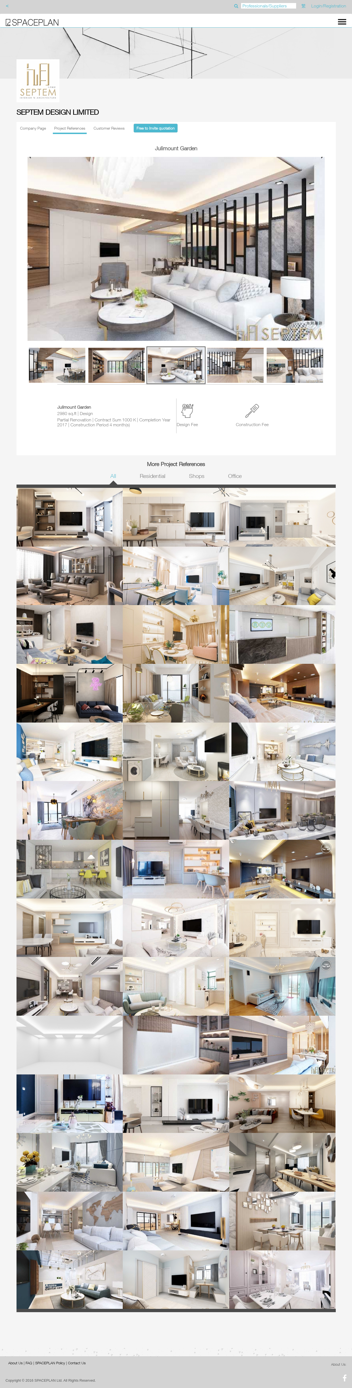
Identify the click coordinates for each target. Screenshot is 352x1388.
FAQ (29, 1363)
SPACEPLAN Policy (50, 1363)
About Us (15, 1363)
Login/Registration (328, 5)
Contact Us (77, 1363)
